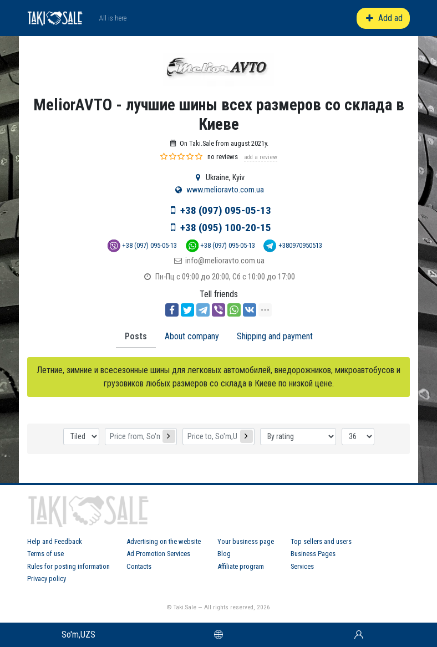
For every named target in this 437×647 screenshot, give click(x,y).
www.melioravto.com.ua (225, 190)
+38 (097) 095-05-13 (225, 210)
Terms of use (45, 553)
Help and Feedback (54, 541)
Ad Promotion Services (158, 553)
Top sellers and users (321, 541)
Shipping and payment (275, 336)
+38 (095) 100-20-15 (225, 227)
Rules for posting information (68, 566)
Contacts (138, 566)
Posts (136, 336)
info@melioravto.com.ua (225, 261)
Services (302, 566)
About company (192, 336)
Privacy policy (46, 578)
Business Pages (313, 553)
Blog (224, 553)
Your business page (245, 541)
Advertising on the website (163, 541)
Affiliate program (240, 566)
